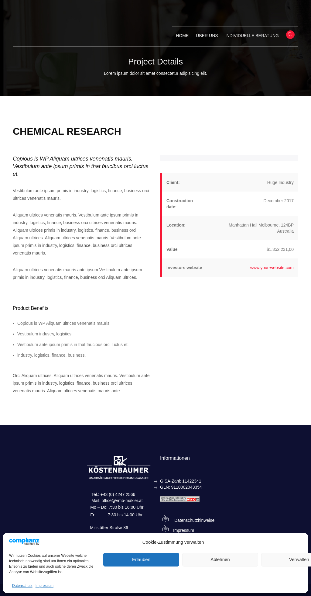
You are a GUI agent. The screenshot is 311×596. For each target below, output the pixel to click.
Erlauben (141, 559)
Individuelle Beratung (252, 35)
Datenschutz (22, 586)
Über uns (207, 35)
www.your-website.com (272, 267)
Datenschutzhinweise (187, 520)
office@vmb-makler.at (121, 500)
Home (182, 35)
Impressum (44, 586)
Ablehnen (220, 559)
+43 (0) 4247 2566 (118, 494)
